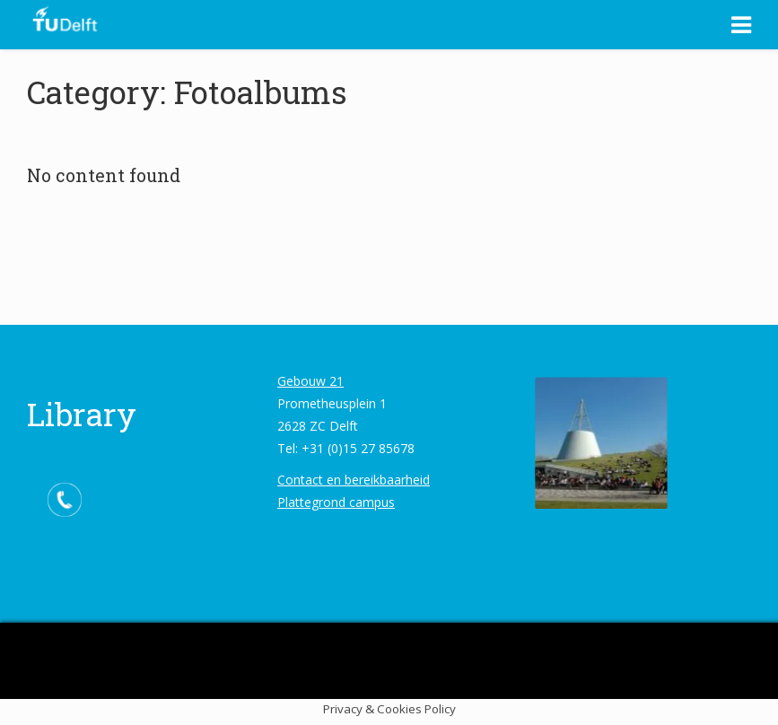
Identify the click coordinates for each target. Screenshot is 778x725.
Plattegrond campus (336, 502)
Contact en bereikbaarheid (353, 479)
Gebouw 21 (310, 380)
